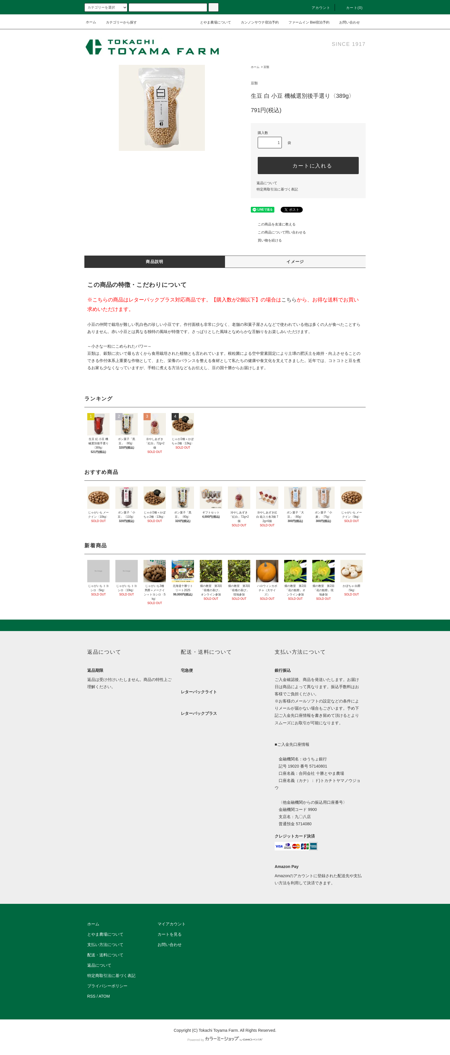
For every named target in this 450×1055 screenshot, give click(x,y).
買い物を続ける (266, 240)
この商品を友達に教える (273, 224)
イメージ (295, 261)
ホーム (91, 22)
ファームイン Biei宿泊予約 (305, 22)
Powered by (225, 1040)
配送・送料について (105, 955)
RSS (91, 996)
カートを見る (170, 934)
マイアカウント (172, 924)
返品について (267, 183)
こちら (289, 300)
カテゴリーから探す (118, 22)
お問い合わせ (346, 22)
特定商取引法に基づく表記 (277, 189)
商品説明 (155, 261)
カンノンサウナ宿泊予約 (256, 22)
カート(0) (351, 8)
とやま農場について (212, 22)
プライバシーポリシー (107, 986)
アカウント (318, 8)
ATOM (104, 996)
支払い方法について (105, 944)
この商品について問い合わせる (278, 232)
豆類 (266, 67)
